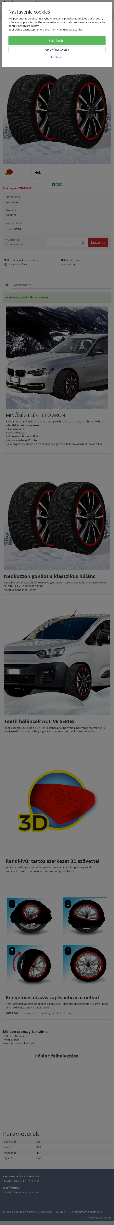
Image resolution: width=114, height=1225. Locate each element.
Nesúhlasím (57, 57)
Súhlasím (57, 40)
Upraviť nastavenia (57, 49)
